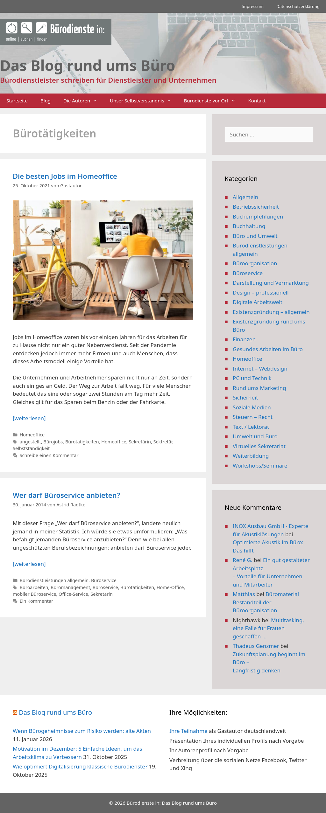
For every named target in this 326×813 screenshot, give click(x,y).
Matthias (244, 594)
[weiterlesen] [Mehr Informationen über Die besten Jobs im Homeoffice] (29, 418)
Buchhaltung (249, 226)
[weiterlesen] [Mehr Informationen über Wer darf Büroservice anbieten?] (29, 563)
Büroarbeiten (34, 587)
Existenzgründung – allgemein (271, 312)
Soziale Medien (252, 407)
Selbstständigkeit (31, 448)
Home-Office (170, 587)
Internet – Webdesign (260, 368)
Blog (45, 100)
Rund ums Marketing (259, 388)
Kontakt (257, 100)
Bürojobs (53, 442)
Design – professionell (261, 292)
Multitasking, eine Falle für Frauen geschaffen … (268, 628)
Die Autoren (83, 101)
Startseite (17, 100)
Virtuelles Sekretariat (259, 446)
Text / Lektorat (251, 426)
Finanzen (244, 339)
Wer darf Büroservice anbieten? (66, 495)
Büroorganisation (255, 263)
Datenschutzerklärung (298, 6)
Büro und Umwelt (255, 236)
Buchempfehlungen (258, 216)
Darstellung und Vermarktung (271, 282)
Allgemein (245, 197)
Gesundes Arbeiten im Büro (268, 349)
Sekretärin (140, 442)
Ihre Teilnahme (188, 730)
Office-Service (73, 594)
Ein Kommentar (36, 601)
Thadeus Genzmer (256, 646)
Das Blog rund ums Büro (55, 712)
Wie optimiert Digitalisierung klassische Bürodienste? (80, 766)
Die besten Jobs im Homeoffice (65, 176)
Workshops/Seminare (260, 465)
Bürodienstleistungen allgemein (54, 580)
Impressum (252, 6)
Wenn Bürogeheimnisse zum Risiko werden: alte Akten (82, 730)
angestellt (30, 442)
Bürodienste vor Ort (213, 101)
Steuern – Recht (253, 416)
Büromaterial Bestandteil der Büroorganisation (266, 602)
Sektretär (163, 442)
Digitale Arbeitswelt (257, 302)
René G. (242, 560)
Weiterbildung (251, 455)
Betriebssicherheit (256, 206)
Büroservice (104, 580)
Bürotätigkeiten (82, 442)
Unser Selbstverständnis (143, 101)
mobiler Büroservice (34, 594)
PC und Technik (252, 378)
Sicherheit (245, 397)
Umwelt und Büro (255, 436)
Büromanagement (70, 587)
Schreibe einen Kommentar (49, 455)
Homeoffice (32, 435)
